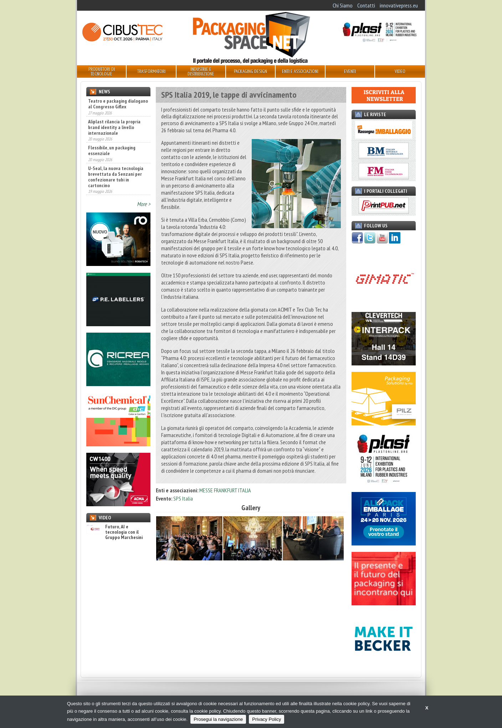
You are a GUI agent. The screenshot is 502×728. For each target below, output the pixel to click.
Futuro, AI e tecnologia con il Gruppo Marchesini (114, 532)
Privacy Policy (266, 719)
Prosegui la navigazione (218, 719)
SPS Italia (183, 498)
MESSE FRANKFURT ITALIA (225, 490)
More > (143, 203)
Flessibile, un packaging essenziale (111, 150)
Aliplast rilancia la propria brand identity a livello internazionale (114, 127)
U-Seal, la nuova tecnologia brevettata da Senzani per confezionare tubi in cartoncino (115, 176)
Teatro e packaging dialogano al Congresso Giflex (118, 103)
